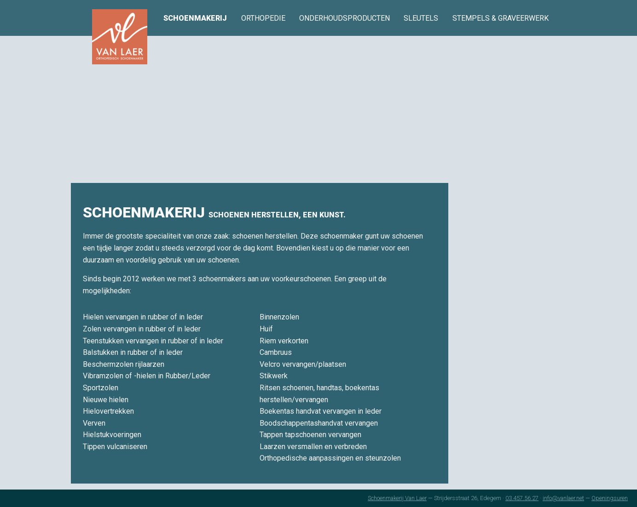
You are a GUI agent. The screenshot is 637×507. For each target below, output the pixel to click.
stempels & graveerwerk (500, 18)
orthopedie (263, 18)
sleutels (421, 18)
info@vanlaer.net (563, 498)
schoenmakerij (195, 18)
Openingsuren (609, 498)
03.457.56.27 (522, 498)
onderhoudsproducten (344, 18)
